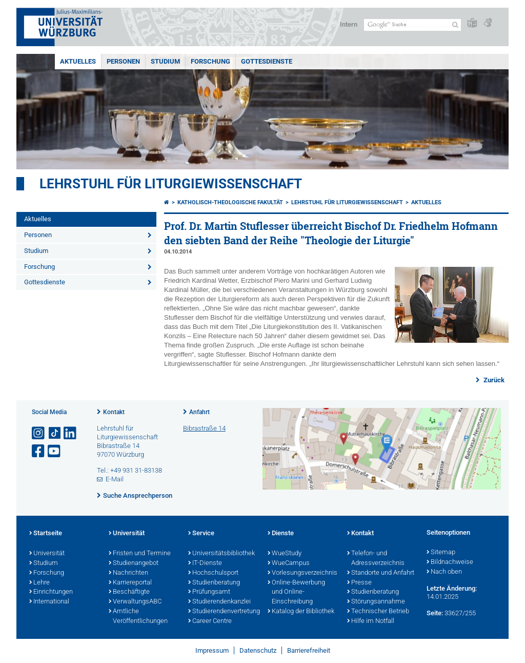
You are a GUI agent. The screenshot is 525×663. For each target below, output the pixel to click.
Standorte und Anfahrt (380, 573)
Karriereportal (130, 583)
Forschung (210, 61)
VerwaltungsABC (135, 602)
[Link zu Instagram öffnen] (39, 433)
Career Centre (210, 621)
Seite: (435, 613)
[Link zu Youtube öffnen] (55, 451)
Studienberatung (214, 583)
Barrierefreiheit (308, 650)
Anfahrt (199, 412)
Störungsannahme (376, 602)
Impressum (212, 650)
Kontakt (114, 412)
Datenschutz (257, 650)
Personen (123, 61)
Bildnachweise (450, 562)
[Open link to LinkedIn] (71, 433)
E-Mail (115, 479)
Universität (47, 553)
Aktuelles (78, 61)
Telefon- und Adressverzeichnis (376, 558)
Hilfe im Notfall (370, 621)
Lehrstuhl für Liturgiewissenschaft (170, 183)
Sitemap (441, 552)
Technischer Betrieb (378, 611)
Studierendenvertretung (222, 611)
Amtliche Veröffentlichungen (138, 616)
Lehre (39, 583)
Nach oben (444, 572)
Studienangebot (133, 563)
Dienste (281, 533)
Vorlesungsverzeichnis (302, 573)
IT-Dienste (205, 563)
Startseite (45, 533)
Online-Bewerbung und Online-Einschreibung (296, 592)
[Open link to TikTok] (55, 433)
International (49, 602)
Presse (359, 583)
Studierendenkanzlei (219, 602)
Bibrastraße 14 (204, 428)
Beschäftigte (129, 592)
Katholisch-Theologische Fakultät (230, 202)
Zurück (493, 380)
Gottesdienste (266, 61)
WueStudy (284, 553)
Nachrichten (128, 573)
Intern (348, 24)
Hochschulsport (213, 573)
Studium (165, 61)
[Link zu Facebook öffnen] (39, 451)
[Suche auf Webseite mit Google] (412, 25)
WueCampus (289, 563)
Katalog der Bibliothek (301, 611)
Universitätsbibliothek (221, 553)
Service (201, 533)
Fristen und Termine (140, 553)
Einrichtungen (51, 592)
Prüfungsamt (209, 592)
